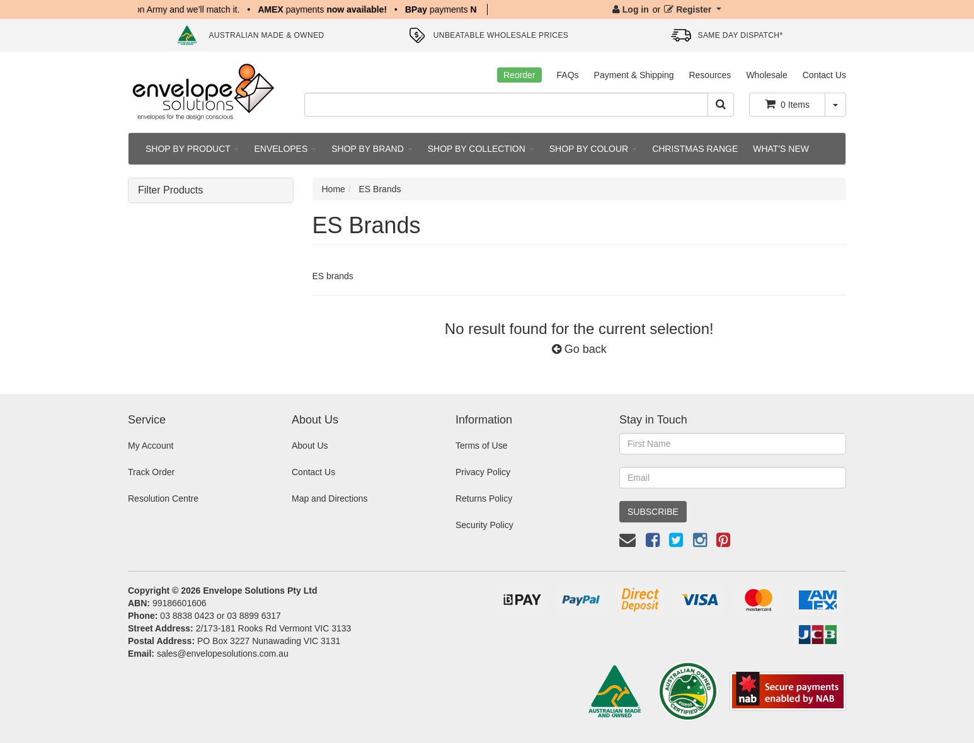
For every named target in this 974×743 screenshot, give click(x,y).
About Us (310, 446)
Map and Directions (330, 498)
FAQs (568, 75)
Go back (579, 349)
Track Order (151, 472)
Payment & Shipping (634, 75)
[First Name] (732, 443)
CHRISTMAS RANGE (695, 149)
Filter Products (170, 190)
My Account (150, 446)
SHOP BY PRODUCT (192, 149)
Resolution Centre (163, 498)
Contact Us (824, 75)
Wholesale (766, 75)
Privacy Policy (482, 472)
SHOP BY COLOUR (593, 149)
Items (787, 104)
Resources (710, 75)
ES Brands (380, 189)
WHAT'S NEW (781, 149)
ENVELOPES (285, 149)
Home (333, 189)
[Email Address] (732, 477)
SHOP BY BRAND (372, 149)
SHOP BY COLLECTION (481, 149)
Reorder (519, 75)
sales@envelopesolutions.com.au (223, 653)
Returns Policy (483, 498)
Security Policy (484, 525)
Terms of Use (481, 446)
